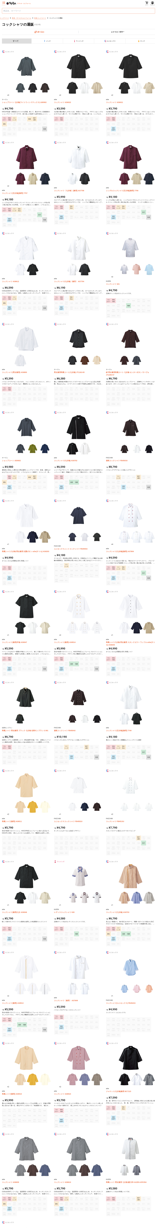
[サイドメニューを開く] (3, 3)
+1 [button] (8, 544)
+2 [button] (60, 95)
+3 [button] (8, 95)
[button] (39, 32)
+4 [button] (112, 544)
